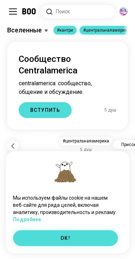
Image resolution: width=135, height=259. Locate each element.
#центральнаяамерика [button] (86, 141)
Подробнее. (27, 219)
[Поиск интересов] (78, 11)
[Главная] (29, 11)
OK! (65, 238)
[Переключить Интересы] (27, 30)
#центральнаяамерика (106, 30)
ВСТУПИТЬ (45, 110)
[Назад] (13, 146)
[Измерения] (123, 11)
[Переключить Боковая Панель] (13, 11)
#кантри (65, 30)
